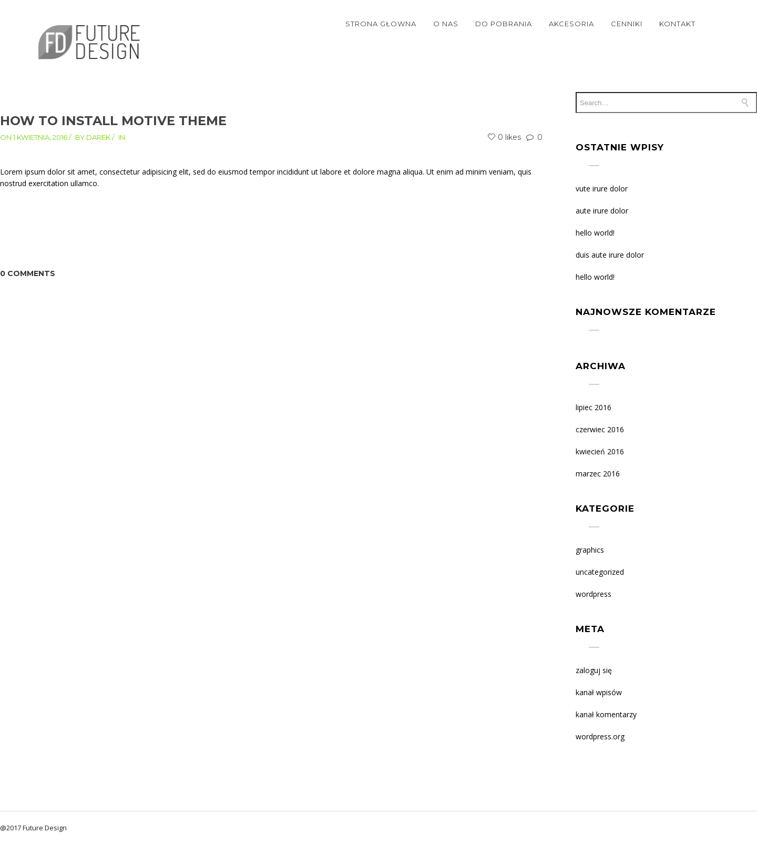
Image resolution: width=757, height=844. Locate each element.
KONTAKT (677, 23)
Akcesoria (571, 23)
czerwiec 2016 (600, 429)
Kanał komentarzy (606, 714)
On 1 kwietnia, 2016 (33, 137)
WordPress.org (600, 736)
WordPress (593, 594)
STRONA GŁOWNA (380, 23)
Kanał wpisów (599, 692)
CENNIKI (626, 23)
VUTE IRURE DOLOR (602, 189)
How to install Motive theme (113, 120)
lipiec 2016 (593, 407)
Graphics (590, 550)
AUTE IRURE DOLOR (602, 211)
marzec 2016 (598, 474)
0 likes (504, 137)
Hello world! (595, 233)
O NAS (445, 23)
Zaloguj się (594, 670)
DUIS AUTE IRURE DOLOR (610, 255)
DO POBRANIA (503, 23)
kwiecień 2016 (600, 451)
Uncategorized (600, 572)
